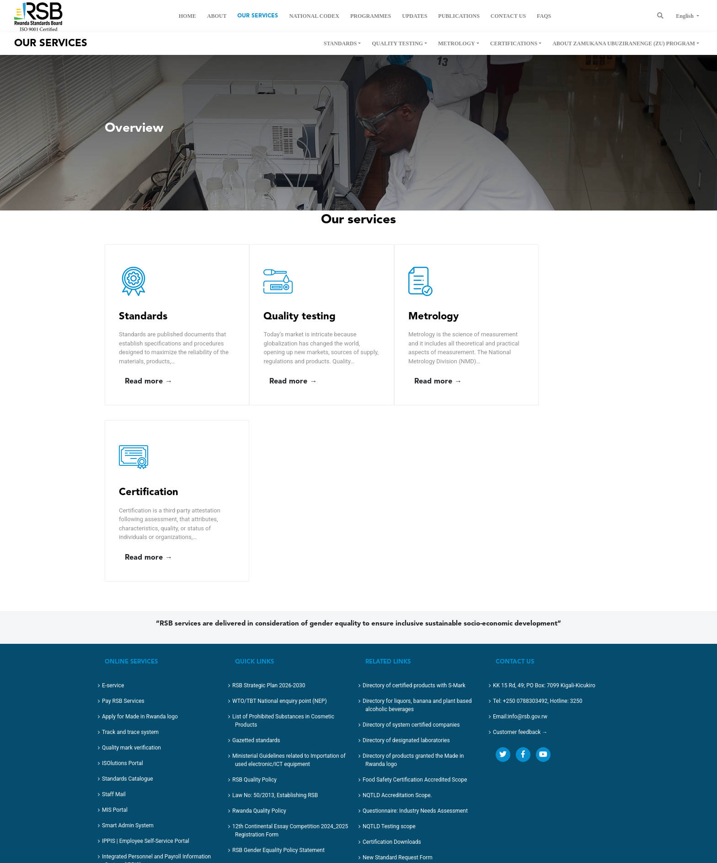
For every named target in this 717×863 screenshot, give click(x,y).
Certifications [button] (513, 43)
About (217, 16)
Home (187, 16)
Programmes (370, 16)
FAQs (544, 16)
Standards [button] (340, 43)
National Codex (314, 16)
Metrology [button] (456, 43)
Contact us (508, 16)
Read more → (148, 390)
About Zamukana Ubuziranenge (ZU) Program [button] (623, 43)
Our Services (257, 16)
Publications (458, 16)
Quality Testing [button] (397, 43)
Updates (414, 16)
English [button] (685, 16)
